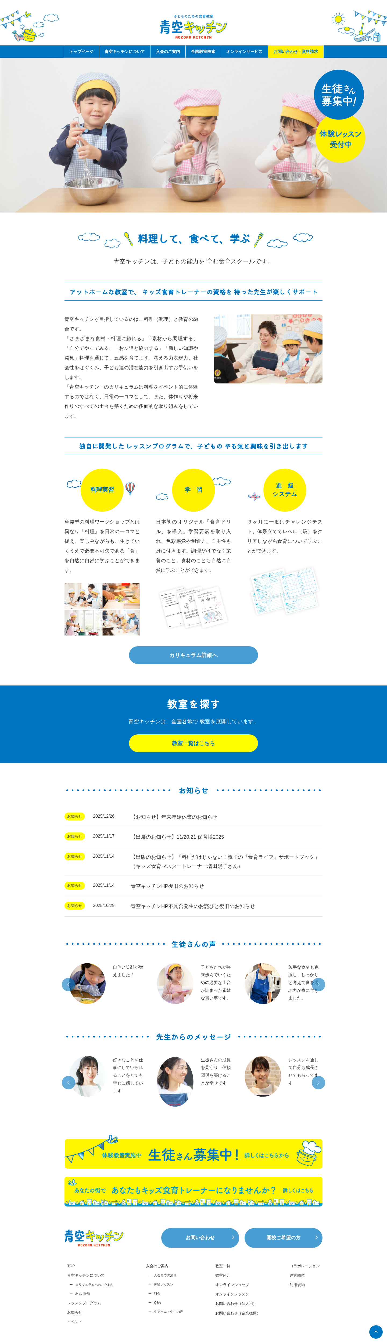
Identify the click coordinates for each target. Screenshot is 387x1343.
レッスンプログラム (84, 1303)
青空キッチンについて (125, 51)
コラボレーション (305, 1266)
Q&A (157, 1303)
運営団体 (297, 1275)
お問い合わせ (200, 1237)
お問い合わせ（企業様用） (237, 1313)
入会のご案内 (168, 51)
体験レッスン (163, 1284)
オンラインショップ (232, 1285)
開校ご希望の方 (283, 1237)
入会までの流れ (165, 1275)
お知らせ (74, 1312)
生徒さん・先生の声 (168, 1312)
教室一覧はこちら (193, 743)
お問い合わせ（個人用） (236, 1303)
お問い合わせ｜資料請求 (296, 51)
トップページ (81, 51)
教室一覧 (222, 1266)
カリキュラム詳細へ (193, 655)
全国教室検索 (203, 51)
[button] (68, 984)
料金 (157, 1293)
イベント (74, 1322)
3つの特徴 (82, 1294)
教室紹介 (222, 1275)
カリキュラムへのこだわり (94, 1285)
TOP (71, 1266)
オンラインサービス (244, 51)
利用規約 (297, 1285)
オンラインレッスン (232, 1294)
